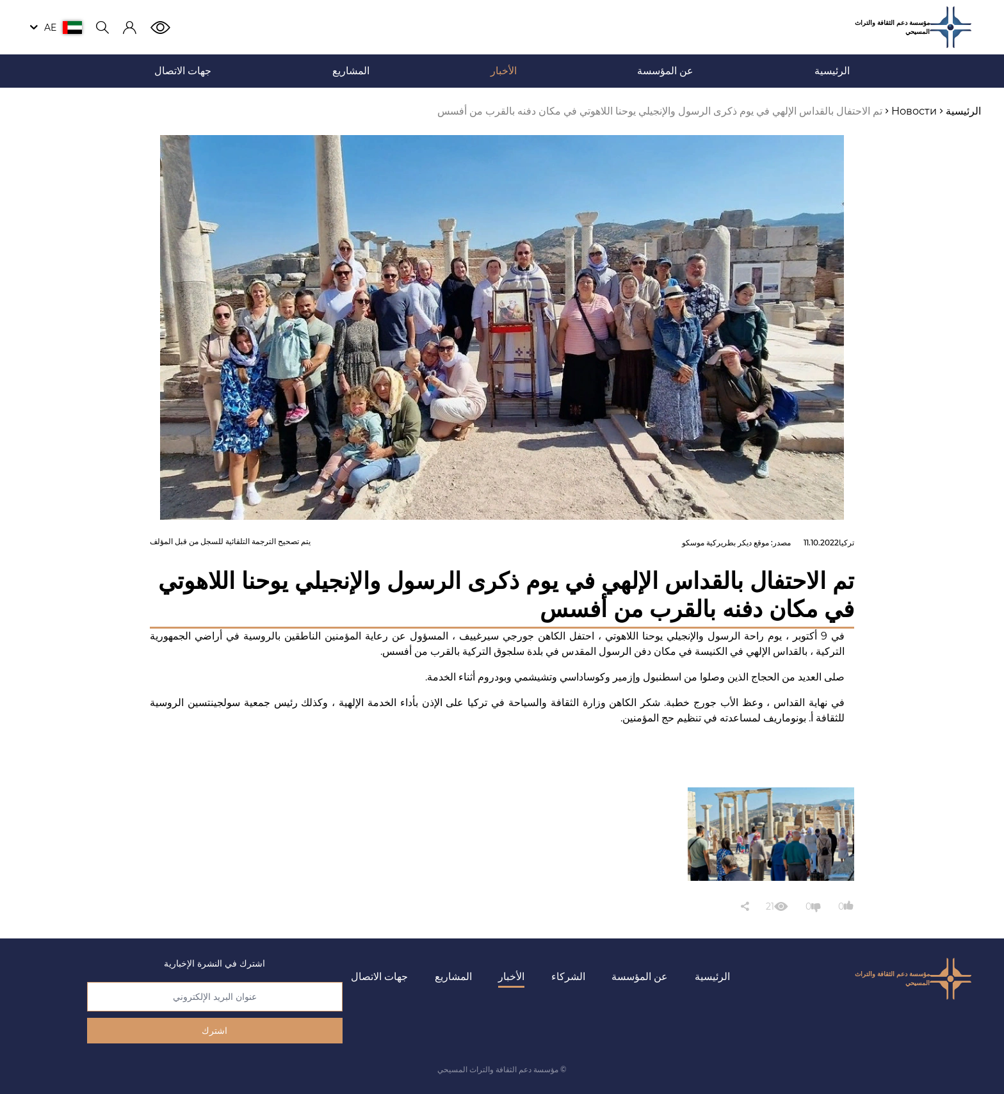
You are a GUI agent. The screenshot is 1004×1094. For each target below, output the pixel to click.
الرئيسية (712, 976)
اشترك (214, 1030)
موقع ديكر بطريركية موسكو (725, 542)
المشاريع (453, 976)
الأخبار (511, 976)
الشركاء (568, 976)
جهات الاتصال (379, 976)
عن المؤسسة (639, 976)
